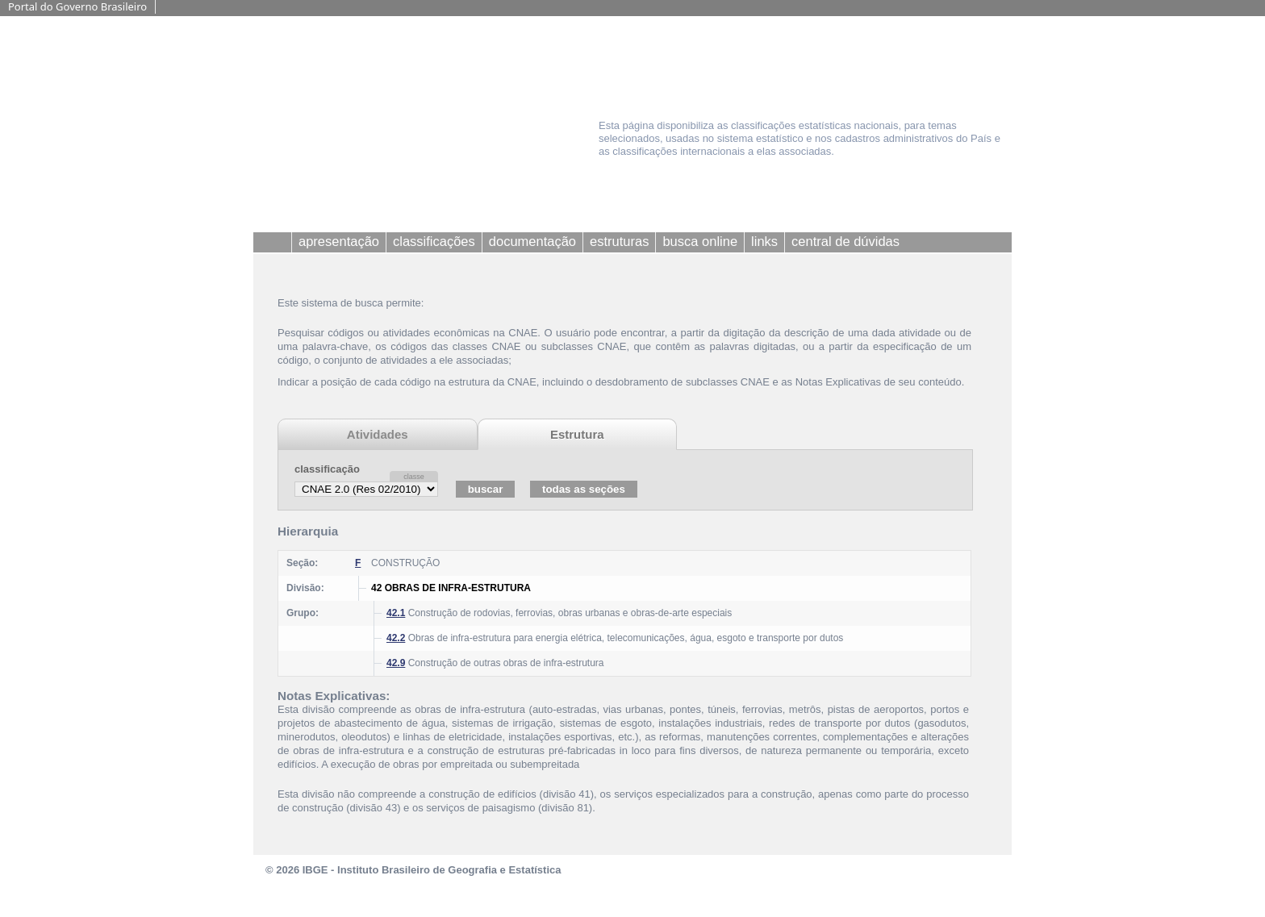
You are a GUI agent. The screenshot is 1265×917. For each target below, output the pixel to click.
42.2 (395, 638)
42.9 (395, 663)
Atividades (377, 434)
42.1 (395, 613)
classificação (327, 469)
